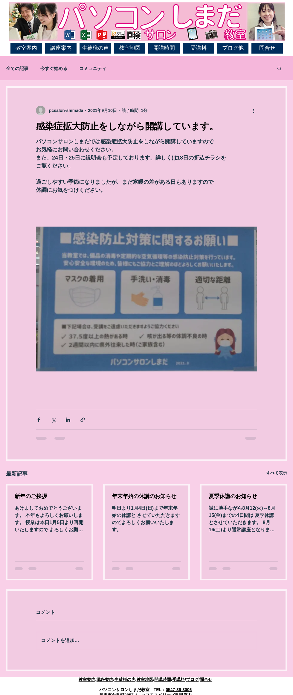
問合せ (206, 679)
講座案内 (105, 679)
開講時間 (162, 679)
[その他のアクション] (253, 110)
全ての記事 (17, 68)
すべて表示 (276, 473)
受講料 (178, 679)
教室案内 (87, 679)
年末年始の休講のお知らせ (144, 496)
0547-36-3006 (179, 689)
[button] (279, 68)
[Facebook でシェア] (39, 420)
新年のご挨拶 (31, 496)
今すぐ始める (53, 68)
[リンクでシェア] (83, 420)
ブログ (192, 679)
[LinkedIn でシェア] (68, 420)
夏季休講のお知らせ (233, 496)
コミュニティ (92, 68)
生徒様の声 (125, 679)
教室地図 (145, 679)
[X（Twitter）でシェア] (53, 420)
